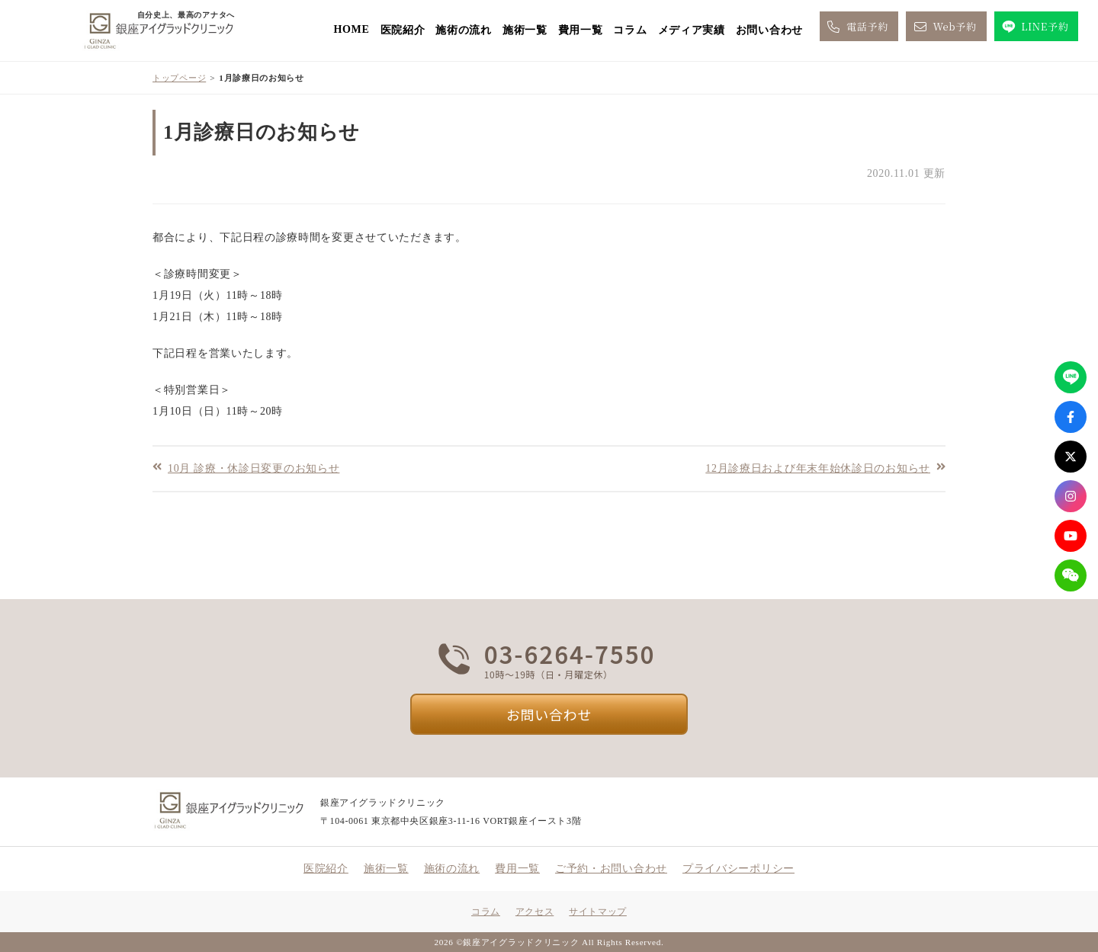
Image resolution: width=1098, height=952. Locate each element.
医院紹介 (402, 30)
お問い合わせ (769, 30)
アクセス (534, 911)
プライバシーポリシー (738, 868)
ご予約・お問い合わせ (611, 868)
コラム (630, 30)
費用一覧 (580, 30)
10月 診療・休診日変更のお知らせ (253, 467)
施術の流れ (463, 30)
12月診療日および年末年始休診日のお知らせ (817, 467)
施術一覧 (524, 30)
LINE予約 (1034, 27)
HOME (351, 29)
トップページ (179, 77)
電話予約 (856, 27)
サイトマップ (598, 911)
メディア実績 (691, 30)
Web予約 (944, 27)
